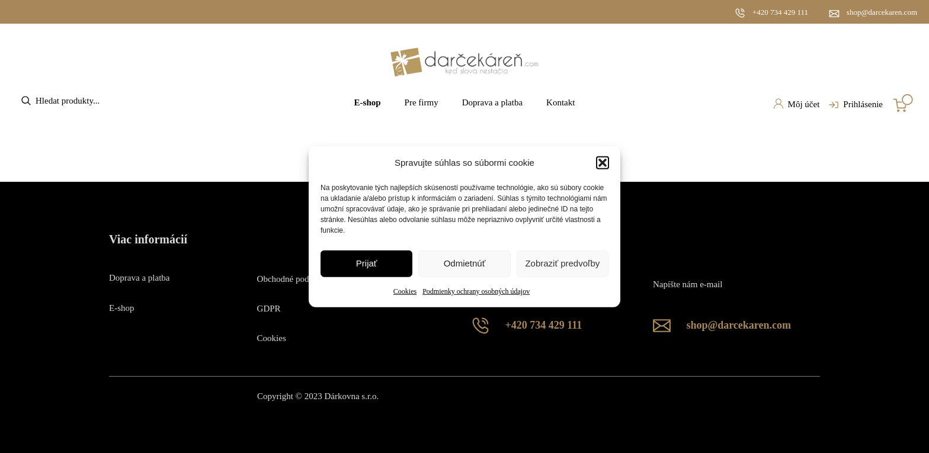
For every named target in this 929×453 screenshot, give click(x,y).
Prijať (366, 263)
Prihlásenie (854, 105)
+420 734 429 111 (780, 12)
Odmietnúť (465, 263)
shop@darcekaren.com (882, 12)
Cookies (405, 291)
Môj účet (796, 104)
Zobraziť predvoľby (562, 263)
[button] (602, 162)
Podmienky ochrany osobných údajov (476, 291)
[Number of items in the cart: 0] (903, 103)
